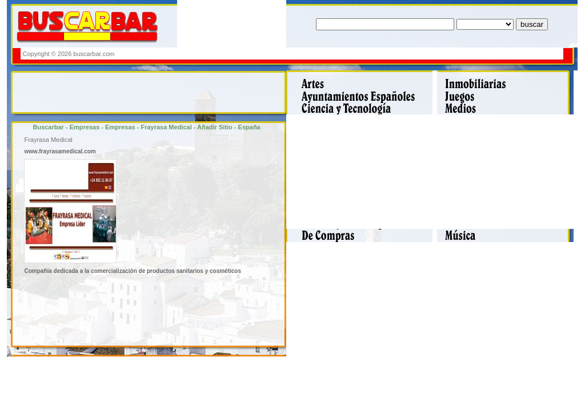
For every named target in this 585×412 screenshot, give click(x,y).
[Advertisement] (354, 53)
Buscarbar (48, 127)
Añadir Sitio (215, 127)
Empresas (85, 127)
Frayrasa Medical (166, 127)
